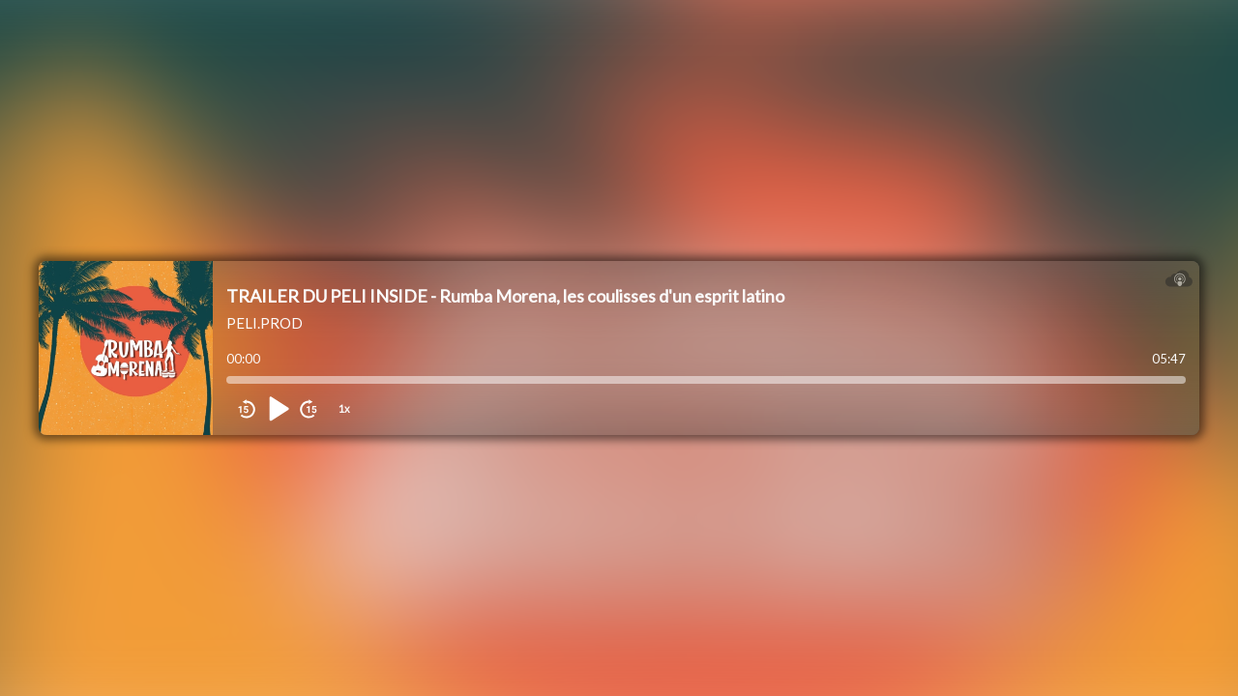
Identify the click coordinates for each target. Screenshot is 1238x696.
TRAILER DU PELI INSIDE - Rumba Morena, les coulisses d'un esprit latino (505, 295)
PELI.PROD (264, 323)
